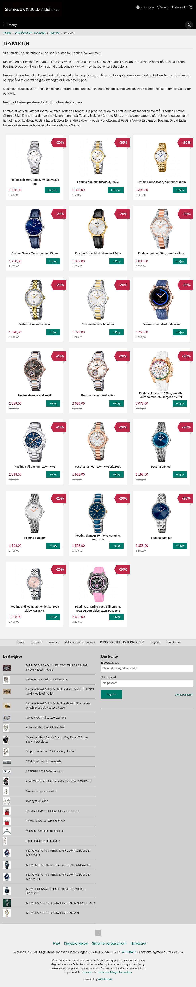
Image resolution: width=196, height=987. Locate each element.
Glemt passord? (184, 694)
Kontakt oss (173, 642)
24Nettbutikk (105, 979)
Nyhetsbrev (139, 943)
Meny (10, 25)
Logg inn (154, 642)
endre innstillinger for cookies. (115, 972)
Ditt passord (108, 677)
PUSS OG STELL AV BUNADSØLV (122, 642)
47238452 (129, 952)
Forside (7, 32)
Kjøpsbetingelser (76, 943)
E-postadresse (110, 662)
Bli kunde (36, 642)
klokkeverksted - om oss (80, 642)
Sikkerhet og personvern (109, 943)
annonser (53, 642)
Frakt (56, 943)
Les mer (87, 972)
